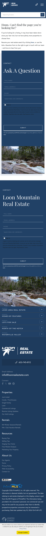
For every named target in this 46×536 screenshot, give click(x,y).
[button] (42, 15)
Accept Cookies (23, 532)
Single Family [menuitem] (6, 403)
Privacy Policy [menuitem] (6, 466)
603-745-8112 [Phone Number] (25, 362)
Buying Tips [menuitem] (6, 438)
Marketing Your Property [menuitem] (10, 450)
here (32, 42)
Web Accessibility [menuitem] (8, 469)
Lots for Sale (9, 322)
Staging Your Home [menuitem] (8, 444)
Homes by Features (11, 316)
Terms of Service (38, 132)
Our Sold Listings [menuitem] (8, 414)
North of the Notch (12, 328)
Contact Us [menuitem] (6, 472)
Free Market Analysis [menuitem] (9, 447)
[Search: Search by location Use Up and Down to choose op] (23, 14)
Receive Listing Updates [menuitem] (10, 411)
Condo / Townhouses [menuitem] (9, 400)
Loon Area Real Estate (14, 310)
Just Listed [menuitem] (5, 397)
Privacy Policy (38, 114)
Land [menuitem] (3, 406)
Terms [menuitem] (4, 463)
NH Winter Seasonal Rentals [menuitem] (11, 425)
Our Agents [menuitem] (6, 460)
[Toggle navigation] (42, 5)
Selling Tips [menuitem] (6, 441)
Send (23, 128)
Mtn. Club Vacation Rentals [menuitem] (11, 428)
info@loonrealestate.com (15, 375)
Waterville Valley (11, 335)
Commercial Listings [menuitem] (9, 409)
